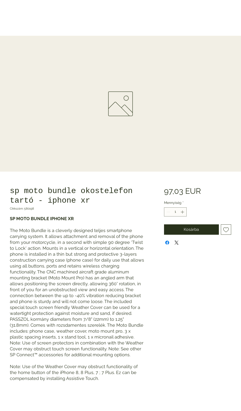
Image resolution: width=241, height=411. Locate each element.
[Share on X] (177, 243)
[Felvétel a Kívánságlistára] (226, 229)
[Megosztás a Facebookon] (167, 243)
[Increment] (183, 212)
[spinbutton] (175, 212)
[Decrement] (168, 212)
